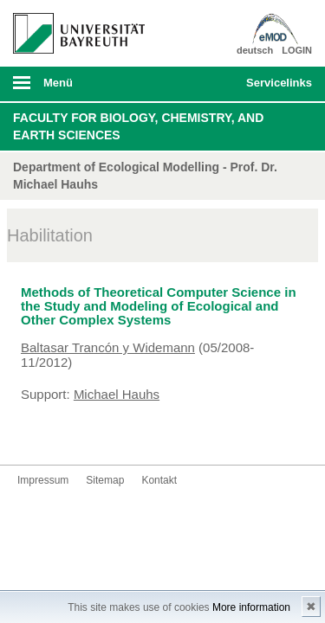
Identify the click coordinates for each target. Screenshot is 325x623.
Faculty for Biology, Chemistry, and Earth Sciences (138, 126)
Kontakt (159, 480)
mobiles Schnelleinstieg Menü (275, 88)
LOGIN (297, 50)
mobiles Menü (72, 88)
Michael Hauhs (116, 394)
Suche (204, 84)
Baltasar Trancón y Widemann (108, 347)
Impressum (42, 480)
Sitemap (105, 480)
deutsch (255, 50)
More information (251, 607)
